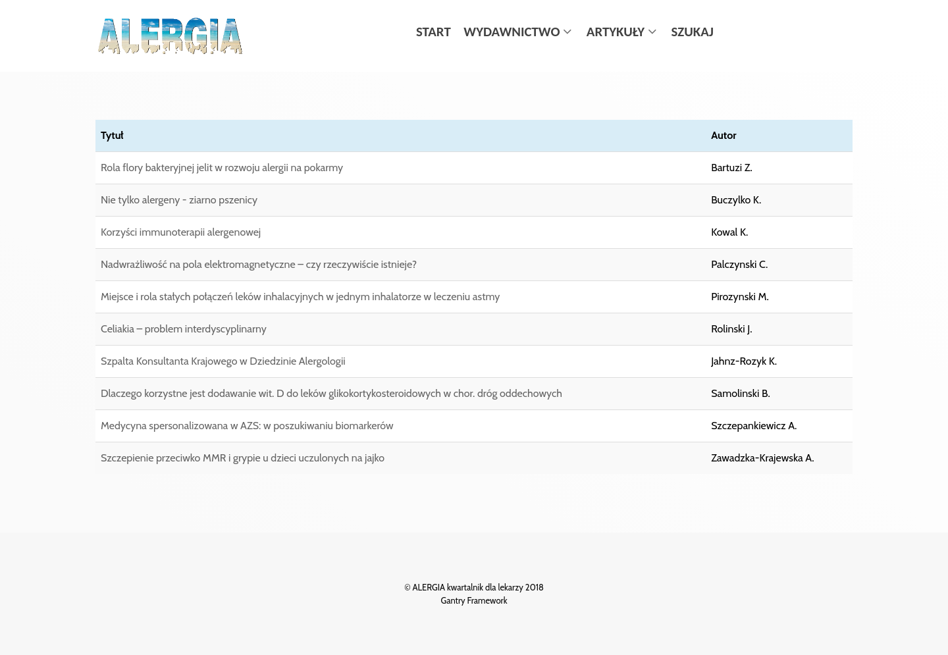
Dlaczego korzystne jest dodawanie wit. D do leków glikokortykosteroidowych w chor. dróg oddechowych (331, 393)
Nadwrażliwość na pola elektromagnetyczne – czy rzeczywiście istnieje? (259, 264)
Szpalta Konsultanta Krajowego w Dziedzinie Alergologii (223, 361)
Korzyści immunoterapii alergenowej (181, 232)
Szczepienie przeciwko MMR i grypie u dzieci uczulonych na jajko (242, 458)
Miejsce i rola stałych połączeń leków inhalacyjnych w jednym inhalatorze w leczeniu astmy (300, 296)
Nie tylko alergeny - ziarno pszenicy (179, 200)
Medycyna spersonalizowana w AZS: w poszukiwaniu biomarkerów (247, 425)
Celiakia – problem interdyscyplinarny (184, 329)
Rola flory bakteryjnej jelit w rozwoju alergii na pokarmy (222, 167)
